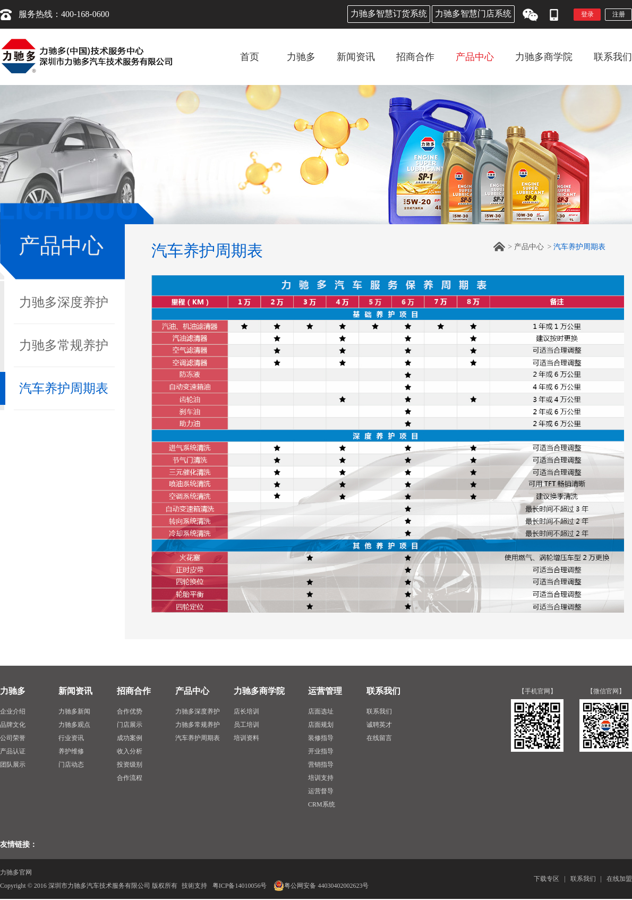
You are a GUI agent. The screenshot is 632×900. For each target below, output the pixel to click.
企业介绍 (12, 711)
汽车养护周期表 (63, 388)
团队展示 (12, 764)
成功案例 (129, 738)
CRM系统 (321, 804)
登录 (587, 14)
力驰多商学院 (259, 690)
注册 (618, 14)
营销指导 (321, 764)
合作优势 (129, 711)
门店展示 (129, 724)
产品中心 (529, 247)
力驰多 (12, 690)
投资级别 (129, 764)
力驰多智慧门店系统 (473, 13)
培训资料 (246, 738)
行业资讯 (71, 738)
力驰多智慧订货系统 (389, 13)
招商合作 (134, 690)
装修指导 (321, 738)
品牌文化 (12, 724)
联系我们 (383, 690)
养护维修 (71, 751)
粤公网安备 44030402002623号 (321, 885)
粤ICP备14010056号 (239, 885)
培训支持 (321, 778)
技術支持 (194, 885)
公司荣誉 (12, 738)
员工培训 (246, 724)
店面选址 (321, 711)
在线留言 (379, 738)
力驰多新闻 (74, 711)
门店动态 (71, 764)
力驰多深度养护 (63, 302)
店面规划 (321, 724)
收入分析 (129, 751)
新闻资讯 (75, 690)
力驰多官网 (16, 872)
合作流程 (129, 778)
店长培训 (246, 711)
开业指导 (321, 751)
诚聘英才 (379, 724)
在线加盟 (619, 878)
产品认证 (12, 751)
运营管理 (325, 690)
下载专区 (546, 878)
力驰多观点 (74, 724)
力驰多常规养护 (63, 345)
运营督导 (321, 791)
